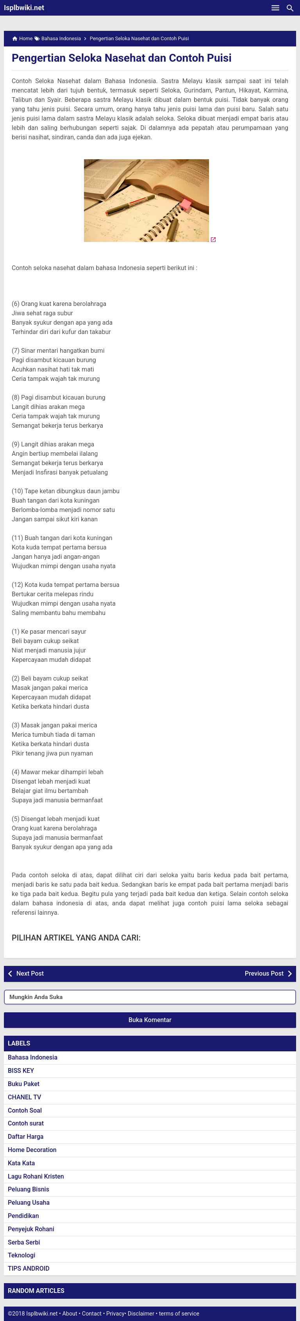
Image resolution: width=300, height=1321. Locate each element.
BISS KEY (21, 1070)
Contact (92, 1313)
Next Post (30, 973)
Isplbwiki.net (24, 8)
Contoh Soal (25, 1110)
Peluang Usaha (29, 1202)
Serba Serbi (24, 1242)
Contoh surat (26, 1123)
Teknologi (21, 1255)
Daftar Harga (25, 1136)
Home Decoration (32, 1150)
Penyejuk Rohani (31, 1229)
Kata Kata (21, 1163)
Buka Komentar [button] (150, 1020)
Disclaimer (141, 1313)
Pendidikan (23, 1216)
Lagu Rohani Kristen (36, 1176)
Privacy (115, 1313)
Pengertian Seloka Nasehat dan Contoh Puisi (122, 58)
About (69, 1313)
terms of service (179, 1313)
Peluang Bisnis (28, 1189)
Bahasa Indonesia (32, 1057)
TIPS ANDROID (29, 1268)
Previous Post (264, 973)
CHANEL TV (24, 1097)
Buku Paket (23, 1084)
